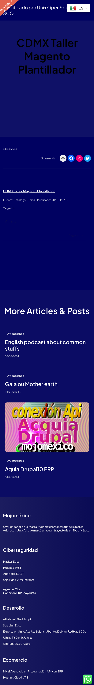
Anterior (11, 221)
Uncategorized (15, 333)
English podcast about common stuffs (45, 345)
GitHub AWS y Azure (16, 643)
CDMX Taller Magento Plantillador (29, 191)
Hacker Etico (11, 561)
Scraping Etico (12, 625)
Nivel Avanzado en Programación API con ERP (33, 671)
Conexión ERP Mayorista (19, 593)
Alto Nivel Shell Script (17, 619)
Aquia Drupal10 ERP (29, 469)
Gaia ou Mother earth (31, 384)
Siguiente (76, 235)
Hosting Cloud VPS (15, 677)
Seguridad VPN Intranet (18, 579)
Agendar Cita (11, 589)
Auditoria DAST (13, 573)
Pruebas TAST (12, 567)
